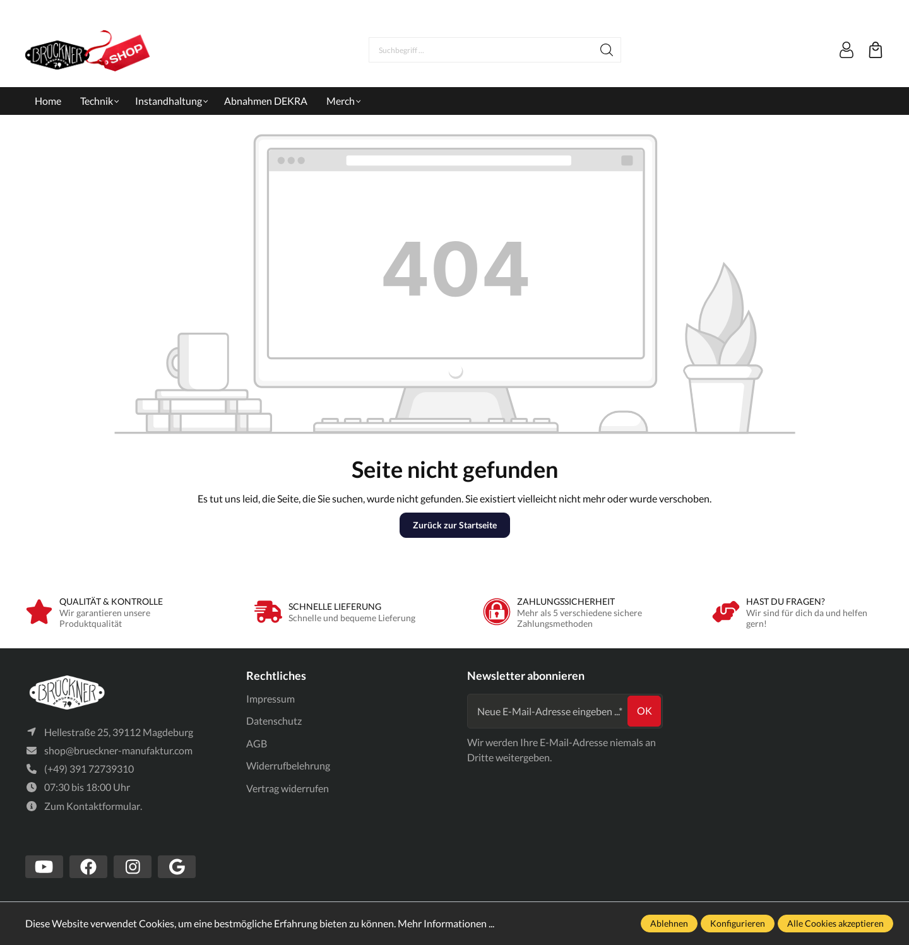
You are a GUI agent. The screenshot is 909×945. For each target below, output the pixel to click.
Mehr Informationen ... (446, 923)
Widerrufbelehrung (288, 765)
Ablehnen (669, 923)
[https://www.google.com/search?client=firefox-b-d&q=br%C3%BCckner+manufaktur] (177, 866)
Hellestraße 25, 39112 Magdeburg (118, 732)
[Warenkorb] (875, 50)
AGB (256, 743)
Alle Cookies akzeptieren (835, 923)
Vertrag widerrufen (287, 788)
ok (644, 710)
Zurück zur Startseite (455, 525)
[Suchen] (607, 49)
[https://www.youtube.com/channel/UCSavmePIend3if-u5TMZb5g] (44, 866)
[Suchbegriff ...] (481, 49)
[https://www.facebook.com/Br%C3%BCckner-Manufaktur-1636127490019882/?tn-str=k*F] (88, 866)
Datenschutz (274, 721)
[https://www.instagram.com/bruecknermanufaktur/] (133, 866)
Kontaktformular (103, 806)
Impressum (270, 698)
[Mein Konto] (846, 50)
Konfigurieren (737, 923)
